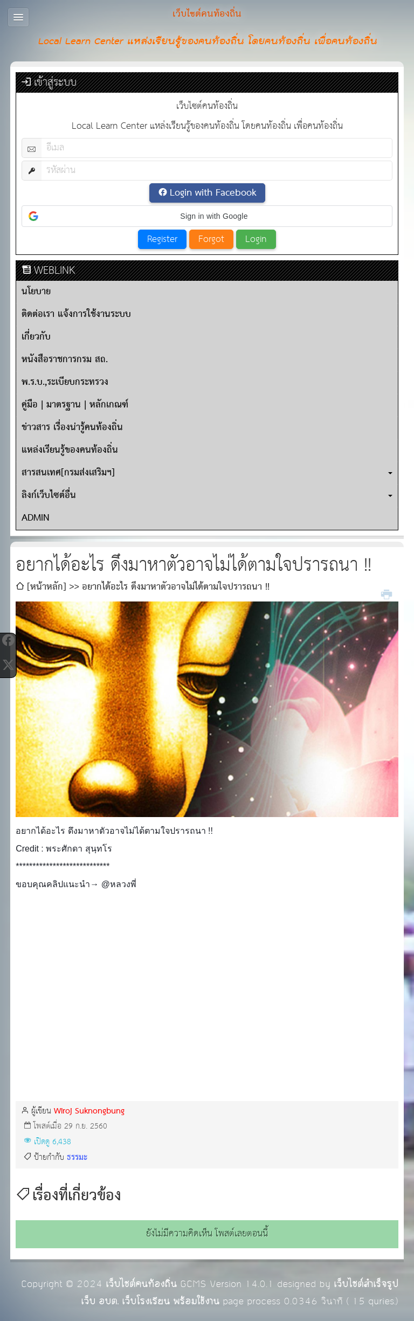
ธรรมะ (77, 1157)
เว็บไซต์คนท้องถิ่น (141, 1284)
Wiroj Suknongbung (89, 1111)
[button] (207, 216)
